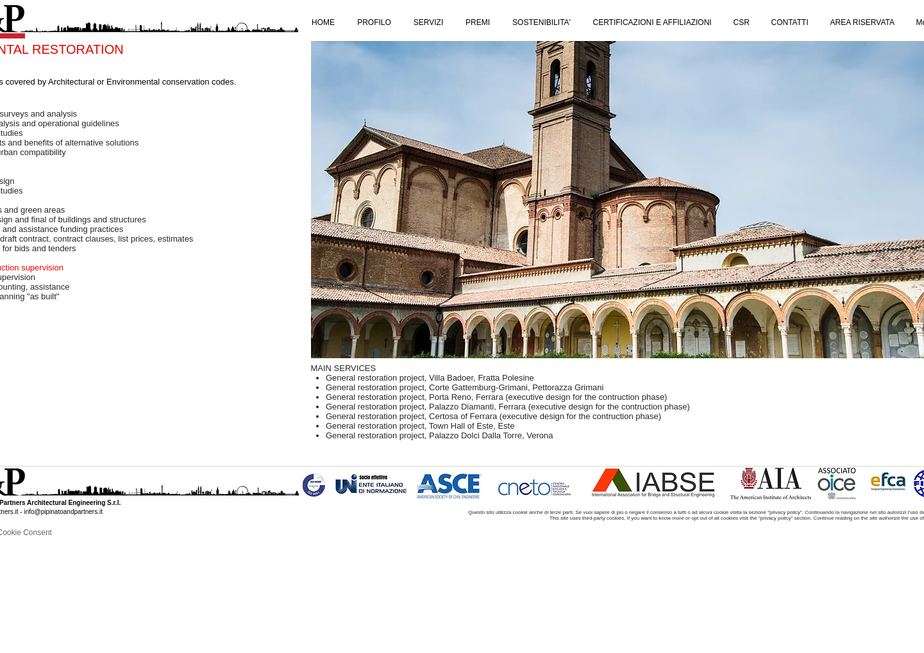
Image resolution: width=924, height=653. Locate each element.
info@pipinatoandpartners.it (63, 511)
